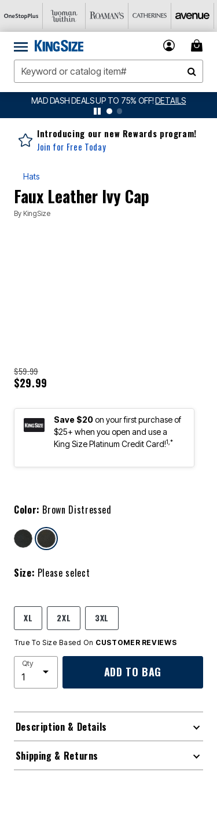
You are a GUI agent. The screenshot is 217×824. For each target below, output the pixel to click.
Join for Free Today (71, 147)
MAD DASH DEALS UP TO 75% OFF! (93, 100)
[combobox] (108, 71)
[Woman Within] (64, 16)
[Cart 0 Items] (198, 45)
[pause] (97, 111)
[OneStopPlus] (21, 16)
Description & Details (61, 727)
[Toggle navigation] (21, 45)
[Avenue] (192, 16)
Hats (31, 176)
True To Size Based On (95, 643)
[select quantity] (36, 672)
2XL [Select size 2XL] (64, 617)
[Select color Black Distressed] (23, 538)
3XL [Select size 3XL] (102, 617)
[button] (169, 45)
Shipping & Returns (57, 756)
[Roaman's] (107, 16)
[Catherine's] (149, 16)
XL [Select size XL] (28, 617)
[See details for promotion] (170, 100)
